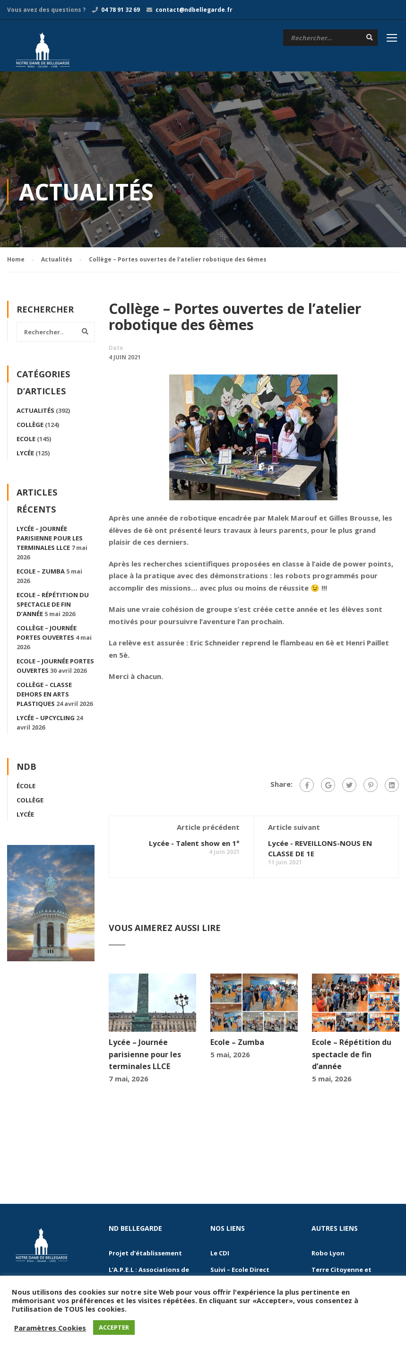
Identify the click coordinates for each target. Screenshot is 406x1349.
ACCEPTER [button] (114, 1327)
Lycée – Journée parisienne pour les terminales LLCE (145, 1055)
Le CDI (219, 1254)
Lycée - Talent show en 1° (194, 844)
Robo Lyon (328, 1254)
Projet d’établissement (145, 1254)
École (26, 787)
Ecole (26, 440)
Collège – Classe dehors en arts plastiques (44, 695)
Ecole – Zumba (237, 1043)
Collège (30, 426)
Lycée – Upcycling (46, 719)
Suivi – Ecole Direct (239, 1271)
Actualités (35, 412)
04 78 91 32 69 (120, 10)
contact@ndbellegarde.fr (194, 10)
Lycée (25, 454)
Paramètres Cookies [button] (50, 1327)
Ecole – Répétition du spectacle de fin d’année (351, 1055)
